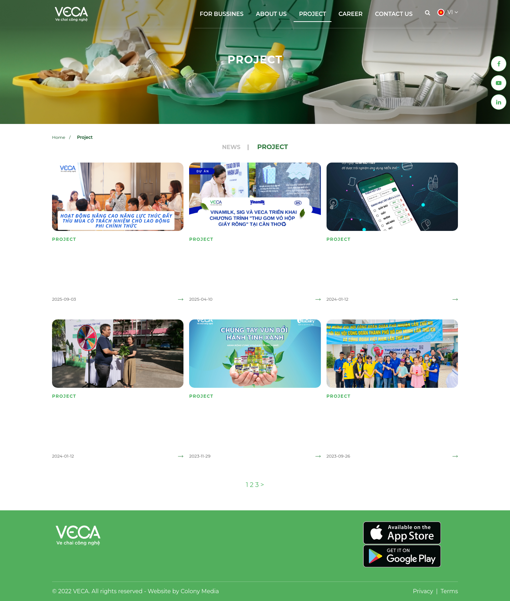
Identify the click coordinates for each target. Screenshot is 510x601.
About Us (271, 14)
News (231, 147)
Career (351, 14)
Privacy (423, 591)
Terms (449, 591)
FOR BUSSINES (221, 14)
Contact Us (394, 14)
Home (58, 137)
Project (312, 14)
